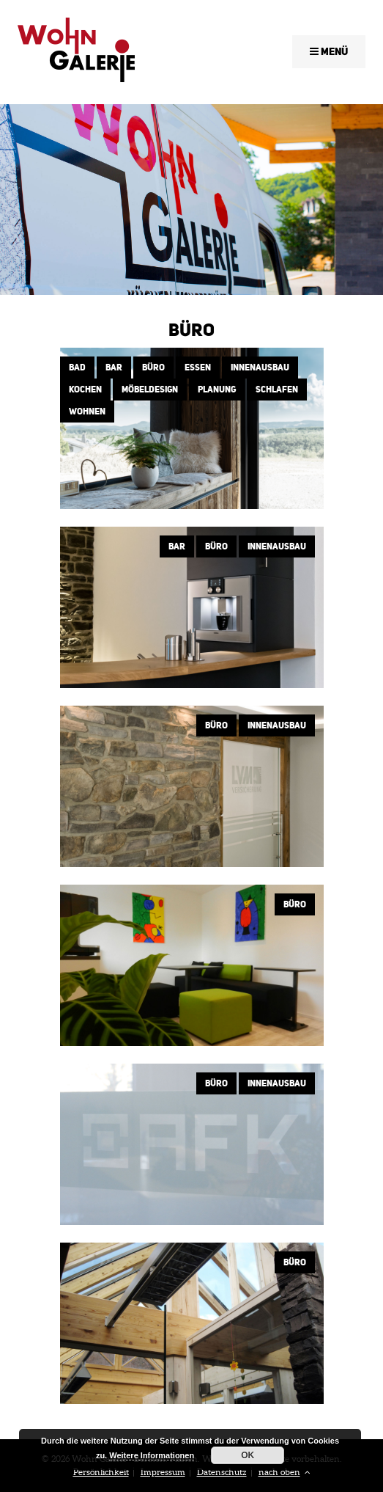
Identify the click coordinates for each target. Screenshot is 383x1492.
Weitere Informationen (151, 1455)
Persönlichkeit (101, 1472)
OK (247, 1455)
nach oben (285, 1472)
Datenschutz (222, 1472)
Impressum (163, 1472)
